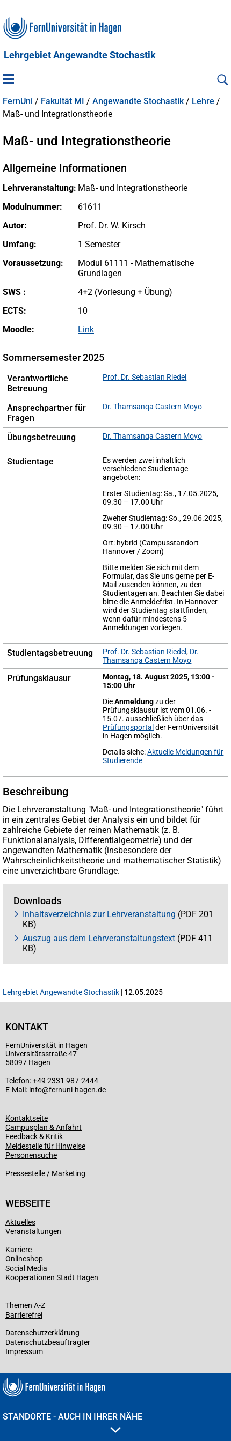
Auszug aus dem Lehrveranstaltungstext (99, 938)
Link (86, 329)
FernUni (18, 101)
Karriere (18, 1249)
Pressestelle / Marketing (45, 1173)
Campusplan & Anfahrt (43, 1127)
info (35, 1089)
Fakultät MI (62, 101)
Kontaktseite (26, 1118)
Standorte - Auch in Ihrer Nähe (72, 1422)
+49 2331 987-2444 (65, 1080)
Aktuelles (20, 1222)
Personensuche (31, 1155)
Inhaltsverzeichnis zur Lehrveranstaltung (99, 914)
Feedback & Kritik (34, 1136)
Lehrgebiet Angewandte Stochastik (80, 55)
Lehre (203, 101)
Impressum (24, 1351)
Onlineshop (24, 1258)
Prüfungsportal (128, 727)
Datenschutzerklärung (42, 1332)
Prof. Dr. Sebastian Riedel (144, 377)
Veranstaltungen (33, 1231)
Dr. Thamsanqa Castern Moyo (152, 406)
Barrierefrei (23, 1315)
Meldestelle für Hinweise (45, 1146)
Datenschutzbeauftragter (47, 1342)
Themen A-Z (25, 1305)
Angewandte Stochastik (138, 101)
